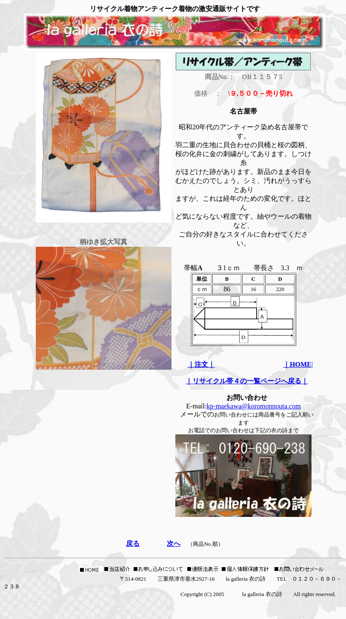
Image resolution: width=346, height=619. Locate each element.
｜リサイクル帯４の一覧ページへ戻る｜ (247, 381)
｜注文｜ (201, 364)
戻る (133, 543)
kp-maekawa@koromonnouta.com (253, 406)
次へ (173, 543)
